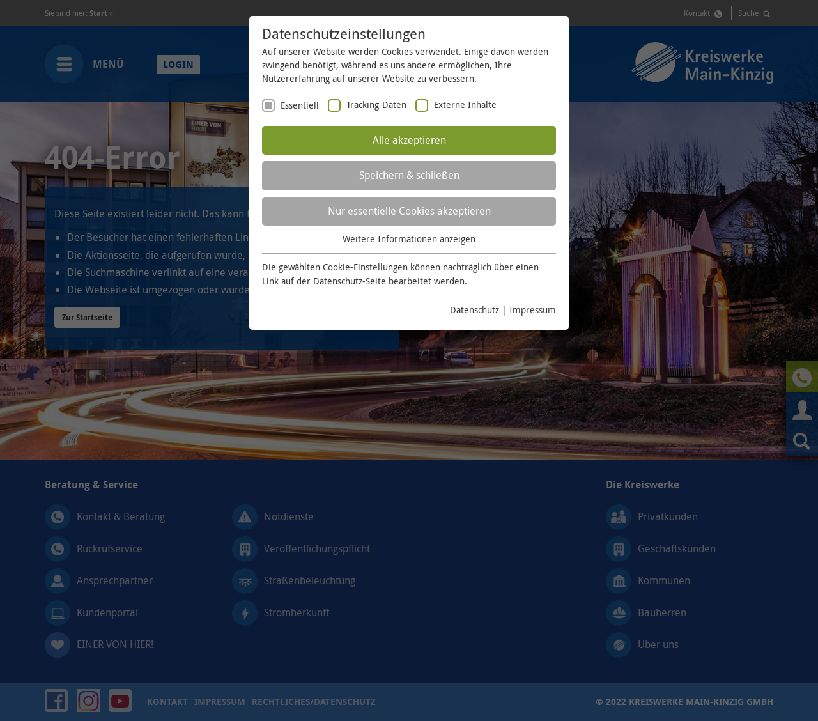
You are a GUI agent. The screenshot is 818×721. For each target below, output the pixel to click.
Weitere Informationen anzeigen (409, 239)
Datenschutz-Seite (349, 281)
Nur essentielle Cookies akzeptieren (409, 211)
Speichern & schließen (409, 175)
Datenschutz (474, 310)
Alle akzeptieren (409, 140)
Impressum (532, 310)
